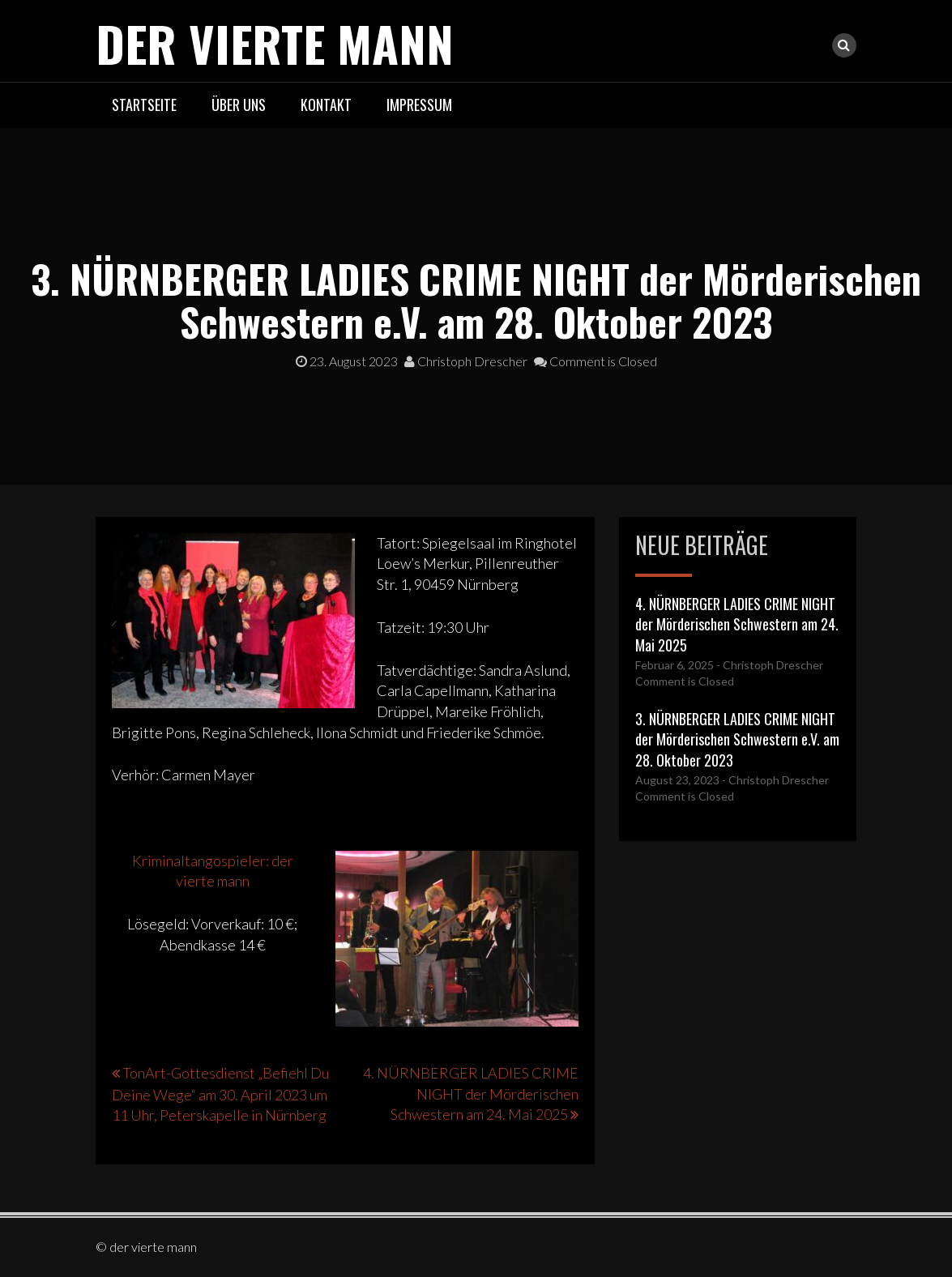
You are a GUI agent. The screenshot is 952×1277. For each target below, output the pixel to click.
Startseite (144, 104)
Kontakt (326, 104)
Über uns (238, 104)
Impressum (419, 104)
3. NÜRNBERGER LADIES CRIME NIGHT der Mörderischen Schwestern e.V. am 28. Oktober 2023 (737, 739)
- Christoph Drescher (768, 665)
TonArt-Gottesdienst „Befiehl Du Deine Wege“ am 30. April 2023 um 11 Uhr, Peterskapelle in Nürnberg (220, 1094)
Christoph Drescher (465, 361)
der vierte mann (275, 42)
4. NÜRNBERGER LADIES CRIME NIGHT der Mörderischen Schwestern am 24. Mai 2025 (470, 1093)
